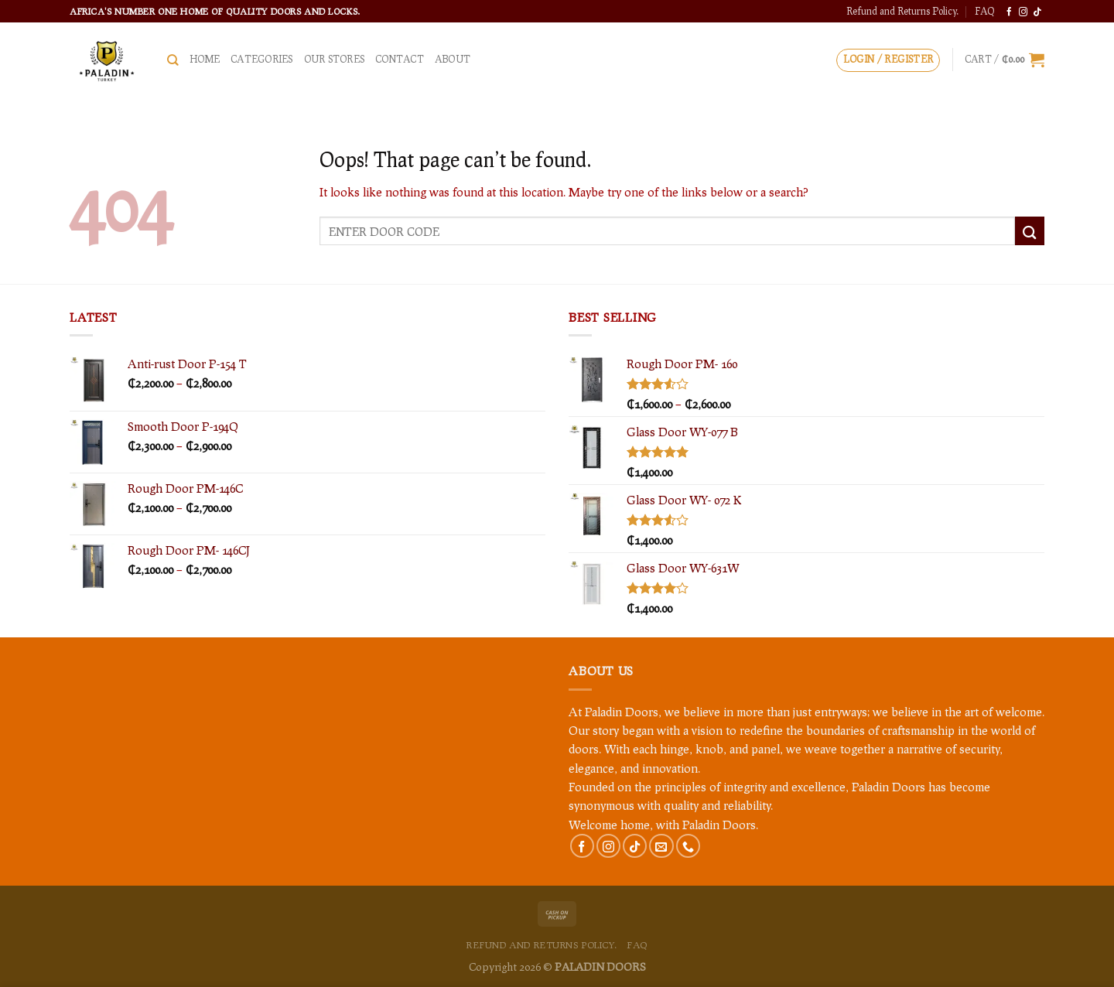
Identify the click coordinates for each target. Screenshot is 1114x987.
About (452, 59)
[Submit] (1029, 231)
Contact (399, 59)
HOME (205, 59)
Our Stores (334, 59)
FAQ (984, 11)
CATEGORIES (261, 59)
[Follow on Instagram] (1023, 12)
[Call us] (688, 846)
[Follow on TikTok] (1037, 12)
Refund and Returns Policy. (902, 11)
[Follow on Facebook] (1009, 12)
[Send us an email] (661, 846)
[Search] (173, 60)
